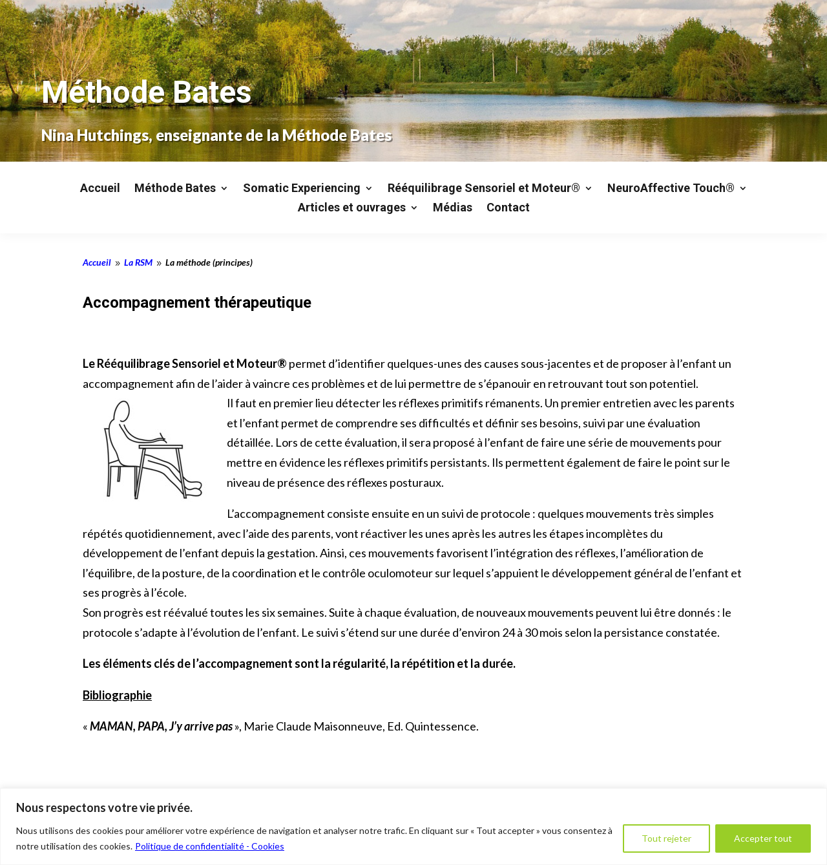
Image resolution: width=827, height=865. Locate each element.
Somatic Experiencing (302, 189)
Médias (452, 208)
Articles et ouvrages (352, 208)
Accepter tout (763, 838)
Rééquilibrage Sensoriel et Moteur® (484, 189)
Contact (508, 208)
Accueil (100, 189)
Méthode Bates (175, 189)
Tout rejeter (666, 838)
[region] (413, 826)
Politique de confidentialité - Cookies (209, 845)
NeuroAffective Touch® (671, 189)
